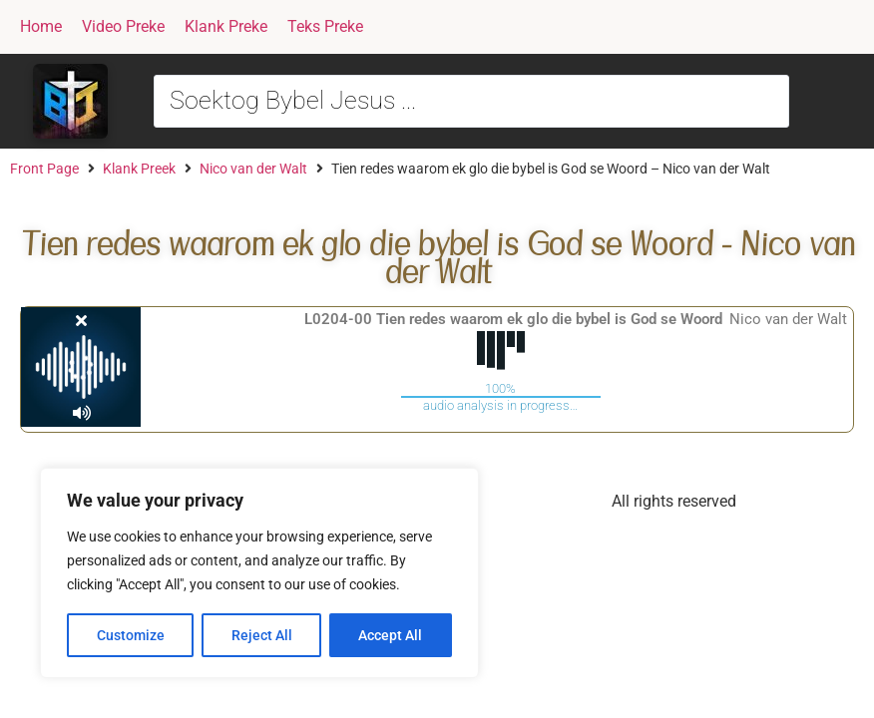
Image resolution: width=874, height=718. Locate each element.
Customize (131, 635)
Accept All (391, 635)
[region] (259, 573)
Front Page (44, 169)
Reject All (261, 635)
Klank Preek (139, 169)
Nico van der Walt (253, 169)
